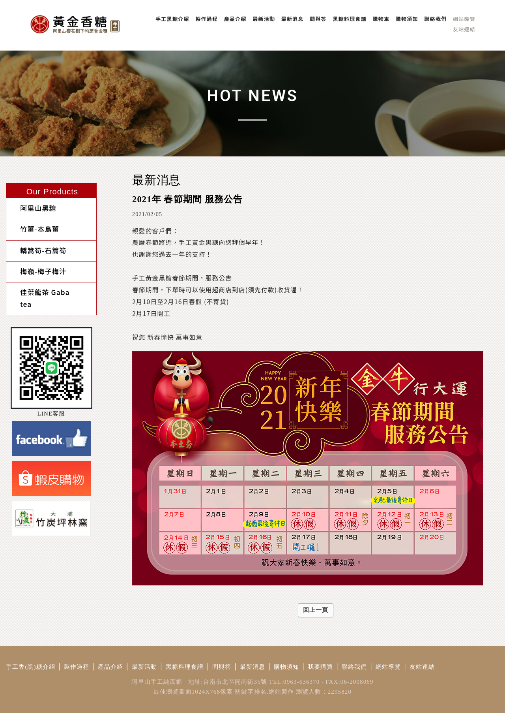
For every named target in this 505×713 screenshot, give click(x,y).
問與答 (221, 667)
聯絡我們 (354, 667)
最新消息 (253, 667)
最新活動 (144, 667)
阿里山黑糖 (30, 207)
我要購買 (320, 667)
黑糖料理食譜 (185, 667)
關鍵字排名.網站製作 (264, 692)
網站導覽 (388, 667)
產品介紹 (110, 667)
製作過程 (77, 667)
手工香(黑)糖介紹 (30, 667)
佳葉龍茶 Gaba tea (43, 280)
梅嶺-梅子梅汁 (35, 262)
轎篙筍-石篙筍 (35, 244)
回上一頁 (316, 610)
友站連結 (422, 667)
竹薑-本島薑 (31, 225)
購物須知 (286, 667)
